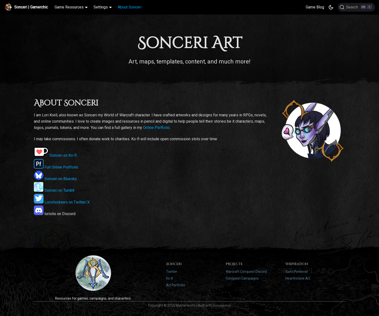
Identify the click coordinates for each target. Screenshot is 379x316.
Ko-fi (169, 278)
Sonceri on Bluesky (55, 178)
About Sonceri (129, 7)
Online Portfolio (156, 127)
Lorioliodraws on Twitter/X (62, 202)
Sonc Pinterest (296, 272)
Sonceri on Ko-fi (55, 155)
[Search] (356, 7)
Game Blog (315, 7)
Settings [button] (101, 7)
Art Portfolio (175, 285)
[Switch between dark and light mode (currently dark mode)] (331, 7)
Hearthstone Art (297, 278)
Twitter (171, 272)
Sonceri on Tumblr (54, 190)
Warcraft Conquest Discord (246, 272)
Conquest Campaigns (242, 278)
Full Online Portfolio (56, 167)
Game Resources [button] (69, 7)
